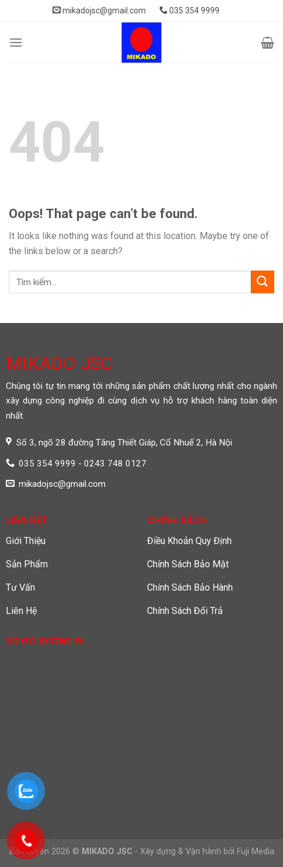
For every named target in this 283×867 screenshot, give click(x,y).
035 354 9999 (189, 10)
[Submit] (262, 282)
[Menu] (16, 42)
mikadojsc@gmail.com (99, 10)
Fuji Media (255, 852)
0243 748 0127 (115, 463)
